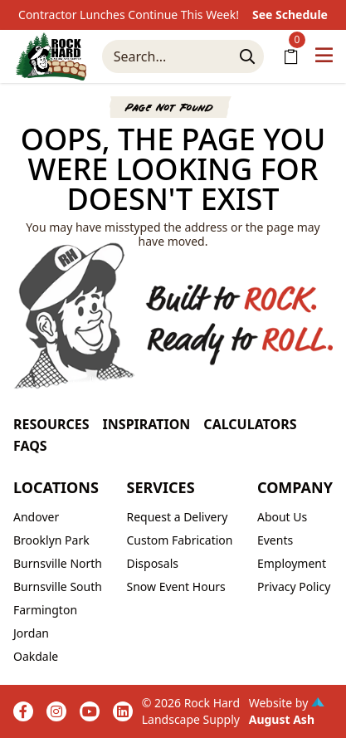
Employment (291, 563)
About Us (282, 517)
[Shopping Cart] (291, 56)
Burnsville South (57, 586)
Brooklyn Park (51, 540)
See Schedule (290, 14)
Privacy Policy (293, 586)
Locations (56, 487)
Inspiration (147, 424)
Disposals (152, 563)
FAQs (30, 446)
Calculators (249, 424)
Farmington (45, 610)
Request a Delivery (176, 517)
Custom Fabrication (179, 540)
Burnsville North (57, 563)
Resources (51, 424)
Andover (36, 517)
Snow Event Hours (175, 586)
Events (275, 540)
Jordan (31, 633)
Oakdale (35, 656)
